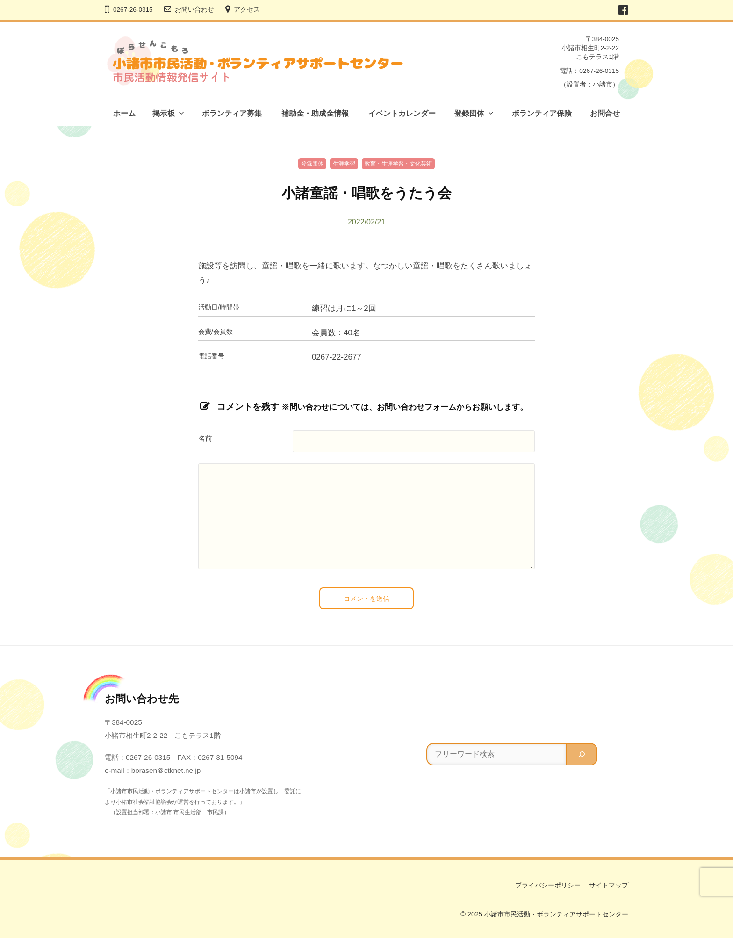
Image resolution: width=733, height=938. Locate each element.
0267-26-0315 (133, 9)
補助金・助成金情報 (315, 113)
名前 (205, 438)
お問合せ (605, 113)
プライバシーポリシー (548, 885)
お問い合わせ (194, 9)
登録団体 (469, 113)
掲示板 (163, 113)
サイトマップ (608, 885)
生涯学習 (344, 163)
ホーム (124, 113)
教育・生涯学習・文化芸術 (398, 163)
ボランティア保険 (542, 113)
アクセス (247, 9)
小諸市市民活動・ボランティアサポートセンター (556, 914)
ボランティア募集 (232, 113)
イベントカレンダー (402, 113)
